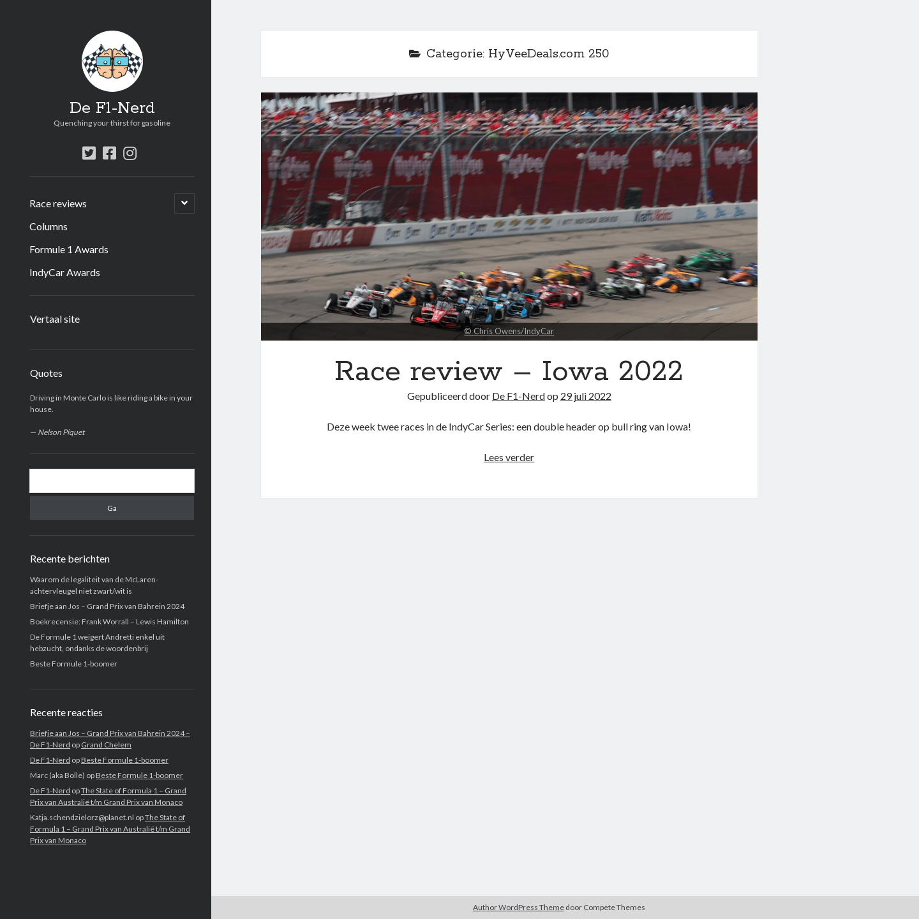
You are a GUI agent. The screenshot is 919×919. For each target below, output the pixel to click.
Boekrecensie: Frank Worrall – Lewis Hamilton (109, 621)
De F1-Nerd (112, 108)
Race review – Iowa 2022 (509, 216)
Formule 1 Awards (68, 249)
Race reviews (58, 203)
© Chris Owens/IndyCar (509, 331)
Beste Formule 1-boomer (73, 663)
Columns (48, 226)
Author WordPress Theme (518, 907)
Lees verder (509, 457)
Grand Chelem (106, 744)
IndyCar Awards (64, 272)
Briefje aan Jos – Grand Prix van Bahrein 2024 (107, 606)
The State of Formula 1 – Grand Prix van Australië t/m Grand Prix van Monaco (110, 828)
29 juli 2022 (585, 396)
